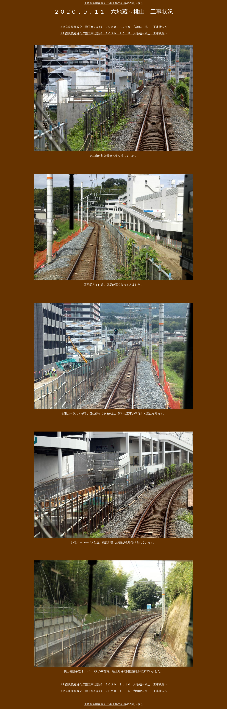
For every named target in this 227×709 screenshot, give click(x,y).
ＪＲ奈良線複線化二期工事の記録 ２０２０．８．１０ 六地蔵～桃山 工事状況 (112, 26)
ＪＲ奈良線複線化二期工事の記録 (105, 3)
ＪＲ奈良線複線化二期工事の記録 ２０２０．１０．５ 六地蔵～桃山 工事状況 (112, 33)
